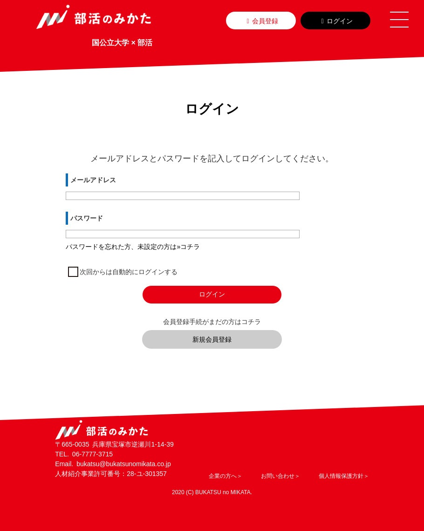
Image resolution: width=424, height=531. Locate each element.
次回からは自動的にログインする (129, 272)
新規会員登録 (212, 339)
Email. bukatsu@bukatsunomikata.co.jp (113, 464)
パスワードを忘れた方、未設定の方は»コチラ (133, 246)
